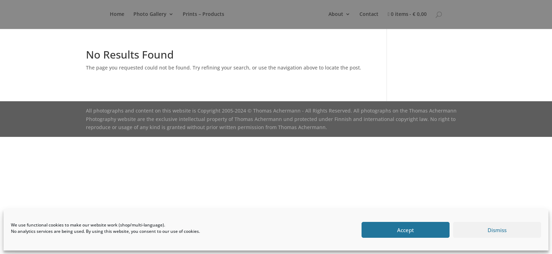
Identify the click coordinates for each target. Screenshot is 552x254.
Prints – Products (203, 14)
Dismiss (497, 230)
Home (117, 14)
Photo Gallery (150, 14)
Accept (405, 230)
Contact (368, 14)
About (335, 14)
